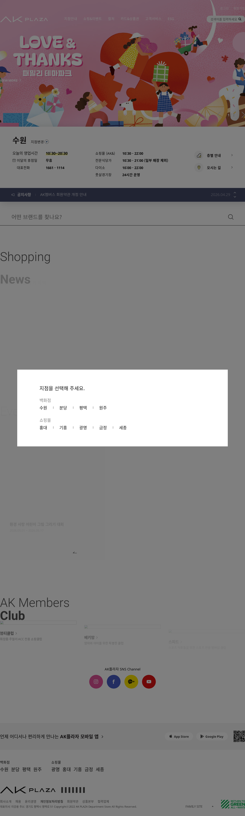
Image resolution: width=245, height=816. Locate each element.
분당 (63, 407)
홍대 (43, 427)
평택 (83, 407)
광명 (83, 427)
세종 (123, 427)
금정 (103, 427)
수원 (43, 407)
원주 (103, 407)
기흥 (63, 427)
